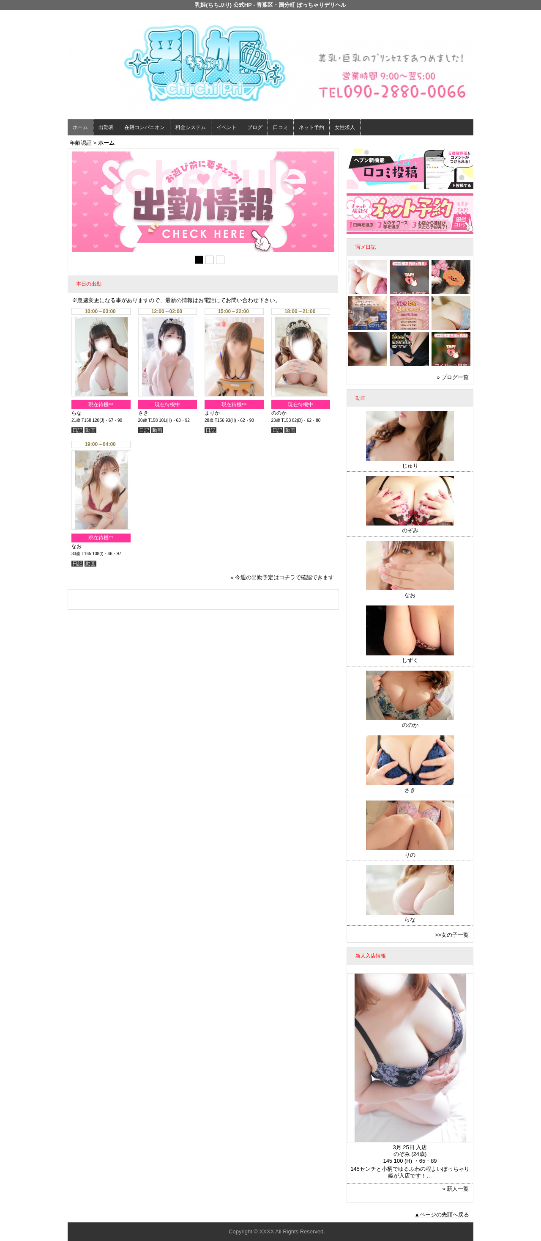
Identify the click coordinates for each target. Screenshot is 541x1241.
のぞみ (410, 530)
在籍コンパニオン (144, 127)
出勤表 (106, 127)
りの (409, 855)
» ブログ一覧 (453, 377)
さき (143, 413)
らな (76, 413)
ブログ (254, 127)
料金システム (190, 127)
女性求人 (345, 127)
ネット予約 (311, 127)
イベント (226, 127)
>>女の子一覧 (452, 935)
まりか (212, 413)
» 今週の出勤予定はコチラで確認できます (282, 577)
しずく (410, 660)
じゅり (410, 465)
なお (76, 546)
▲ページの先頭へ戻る (441, 1214)
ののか (279, 413)
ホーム (80, 127)
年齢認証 (81, 143)
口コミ (280, 127)
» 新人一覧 (455, 1189)
